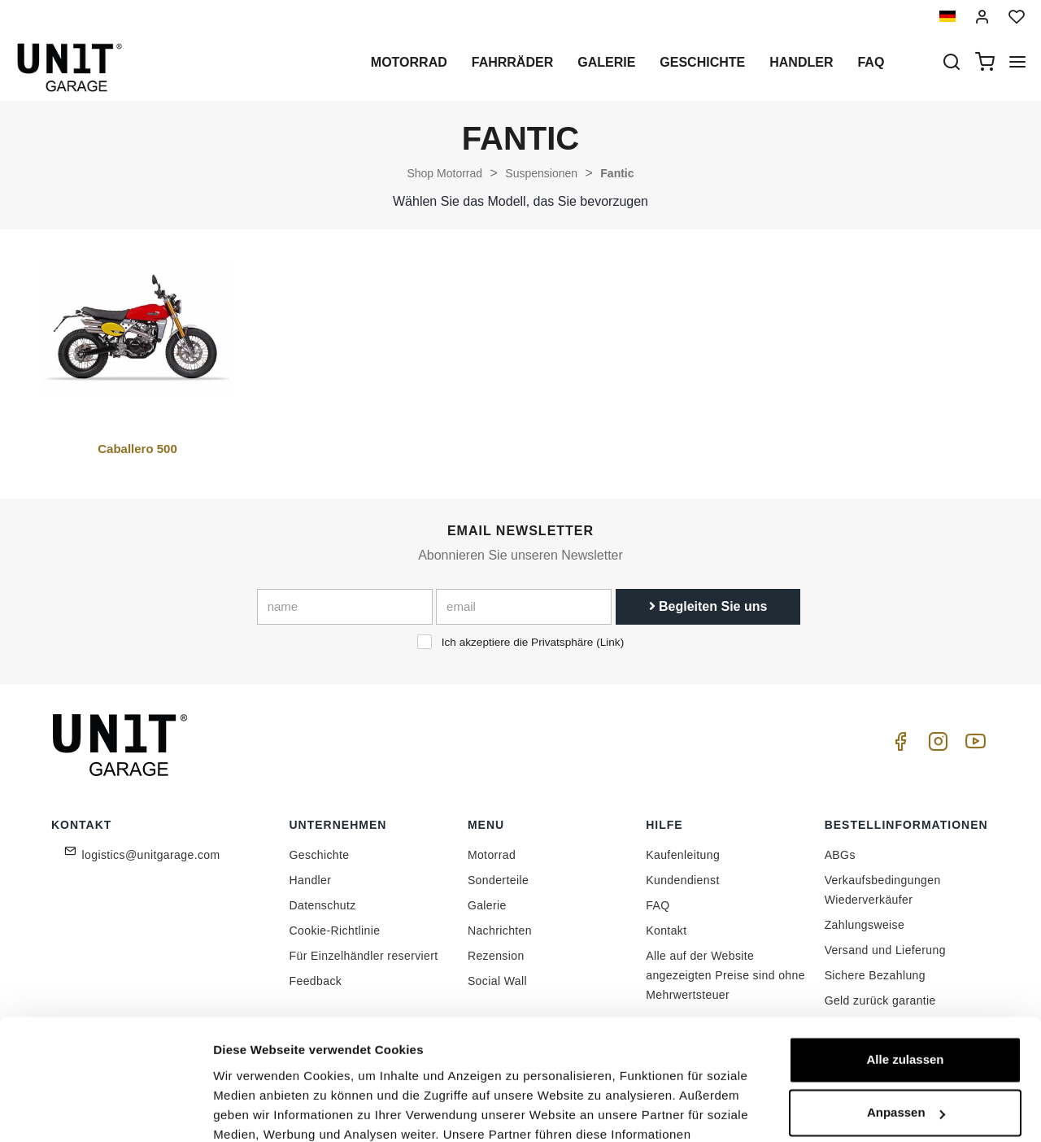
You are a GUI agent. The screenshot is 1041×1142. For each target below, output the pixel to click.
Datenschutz (323, 905)
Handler (801, 62)
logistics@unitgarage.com (151, 854)
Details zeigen (254, 1110)
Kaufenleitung (683, 854)
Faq (870, 62)
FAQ (657, 905)
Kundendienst (682, 880)
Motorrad (409, 62)
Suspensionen (541, 173)
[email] (524, 607)
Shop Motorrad (444, 173)
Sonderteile (498, 880)
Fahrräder (512, 62)
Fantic (617, 173)
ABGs (840, 854)
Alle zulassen (904, 951)
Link (610, 642)
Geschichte (702, 62)
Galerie (606, 62)
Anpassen (906, 1004)
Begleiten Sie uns (708, 606)
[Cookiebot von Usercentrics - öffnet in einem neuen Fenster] (105, 1110)
